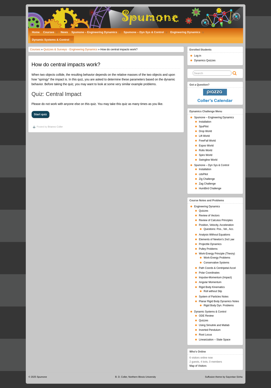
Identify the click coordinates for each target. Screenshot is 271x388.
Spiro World (205, 155)
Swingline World (208, 159)
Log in (197, 55)
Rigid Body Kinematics (212, 287)
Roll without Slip (213, 291)
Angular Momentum (210, 282)
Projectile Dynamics (210, 244)
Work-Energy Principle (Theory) (217, 253)
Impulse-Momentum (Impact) (215, 277)
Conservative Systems (216, 262)
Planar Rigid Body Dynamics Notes (219, 301)
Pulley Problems (208, 248)
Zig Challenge (207, 178)
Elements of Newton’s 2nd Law (216, 239)
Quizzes (203, 210)
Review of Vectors (209, 215)
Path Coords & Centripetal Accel (217, 267)
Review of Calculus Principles (216, 220)
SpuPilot (204, 126)
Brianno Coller (55, 126)
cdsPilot (203, 174)
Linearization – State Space (215, 339)
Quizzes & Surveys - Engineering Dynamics (70, 49)
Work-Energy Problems (217, 257)
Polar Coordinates (209, 272)
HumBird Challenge (210, 188)
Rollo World (205, 150)
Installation (205, 121)
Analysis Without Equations (214, 234)
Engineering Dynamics (187, 33)
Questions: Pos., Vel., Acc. (219, 229)
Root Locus (205, 334)
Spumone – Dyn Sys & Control (145, 33)
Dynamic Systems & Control (52, 40)
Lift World (204, 135)
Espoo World (206, 145)
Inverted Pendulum (210, 329)
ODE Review (206, 315)
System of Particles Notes (213, 296)
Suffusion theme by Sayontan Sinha (224, 377)
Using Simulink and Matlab (214, 325)
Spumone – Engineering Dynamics (96, 33)
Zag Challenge (207, 183)
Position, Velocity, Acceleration (216, 224)
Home (36, 32)
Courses (50, 33)
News (64, 32)
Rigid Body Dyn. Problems (219, 305)
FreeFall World (207, 140)
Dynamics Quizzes (205, 60)
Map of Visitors (198, 365)
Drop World (205, 131)
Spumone (42, 377)
